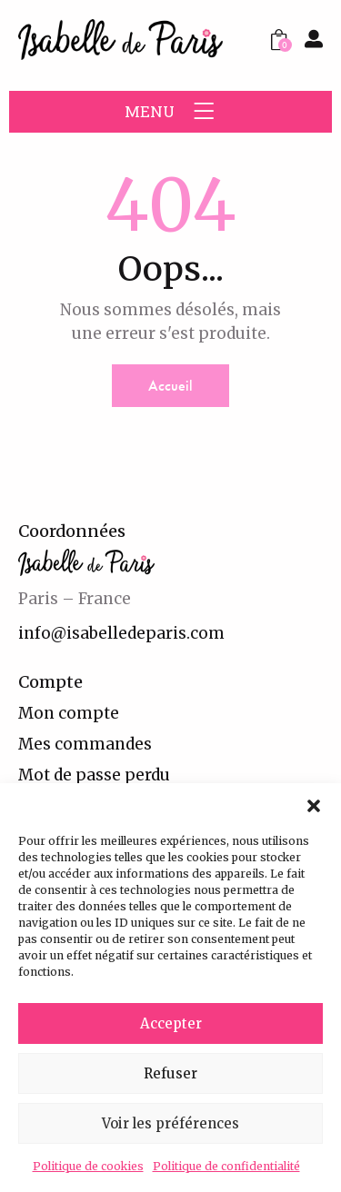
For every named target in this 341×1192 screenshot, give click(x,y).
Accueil (170, 385)
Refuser (170, 1073)
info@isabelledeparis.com (121, 633)
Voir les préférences (170, 1123)
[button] (314, 806)
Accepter (171, 1023)
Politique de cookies (88, 1166)
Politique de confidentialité (226, 1166)
